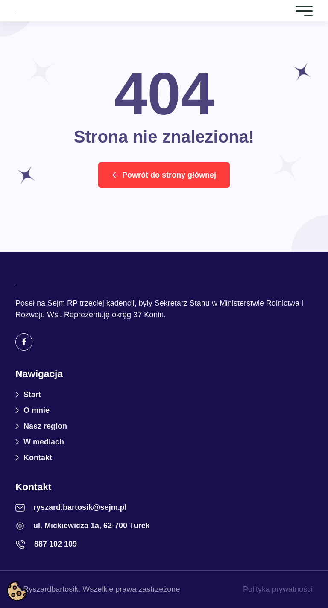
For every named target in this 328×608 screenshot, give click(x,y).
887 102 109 (55, 544)
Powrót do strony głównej (164, 175)
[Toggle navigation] (304, 10)
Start (32, 394)
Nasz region (45, 426)
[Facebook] (23, 342)
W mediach (43, 442)
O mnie (36, 410)
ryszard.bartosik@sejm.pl (80, 507)
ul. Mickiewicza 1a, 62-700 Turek (91, 525)
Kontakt (37, 457)
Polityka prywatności (278, 589)
